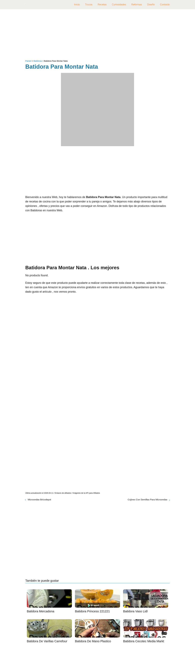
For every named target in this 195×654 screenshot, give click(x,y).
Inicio (77, 4)
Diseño (151, 4)
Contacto (165, 4)
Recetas (102, 4)
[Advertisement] (97, 35)
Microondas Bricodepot (39, 499)
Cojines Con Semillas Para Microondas (147, 499)
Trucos (88, 4)
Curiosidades (119, 4)
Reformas (136, 4)
